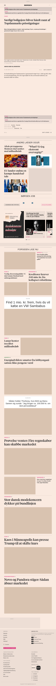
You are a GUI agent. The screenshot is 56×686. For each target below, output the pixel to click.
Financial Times (36, 639)
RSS (4, 639)
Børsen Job (5, 658)
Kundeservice (6, 662)
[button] (50, 5)
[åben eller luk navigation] (5, 5)
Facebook (34, 678)
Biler (27, 298)
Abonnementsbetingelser (9, 668)
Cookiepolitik (6, 664)
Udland (6, 271)
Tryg (21, 128)
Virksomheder (32, 271)
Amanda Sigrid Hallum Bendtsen (12, 66)
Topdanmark (16, 128)
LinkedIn (34, 673)
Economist (35, 641)
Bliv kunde (5, 676)
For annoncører (6, 672)
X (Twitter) (34, 680)
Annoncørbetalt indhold (36, 659)
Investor (6, 437)
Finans (6, 16)
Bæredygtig (7, 357)
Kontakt (33, 654)
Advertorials (34, 661)
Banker (13, 126)
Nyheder (5, 633)
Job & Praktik (34, 656)
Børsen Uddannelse (8, 654)
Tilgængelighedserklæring (9, 670)
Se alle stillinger (46, 204)
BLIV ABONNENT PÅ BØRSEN (9, 647)
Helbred (27, 398)
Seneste (5, 637)
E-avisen (7, 644)
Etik (4, 674)
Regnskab (18, 125)
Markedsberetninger (9, 576)
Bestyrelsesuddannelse (8, 656)
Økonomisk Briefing (37, 643)
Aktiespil (5, 641)
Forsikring (13, 125)
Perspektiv (39, 252)
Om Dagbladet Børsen (36, 658)
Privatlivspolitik (6, 666)
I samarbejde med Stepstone (12, 204)
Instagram (34, 676)
